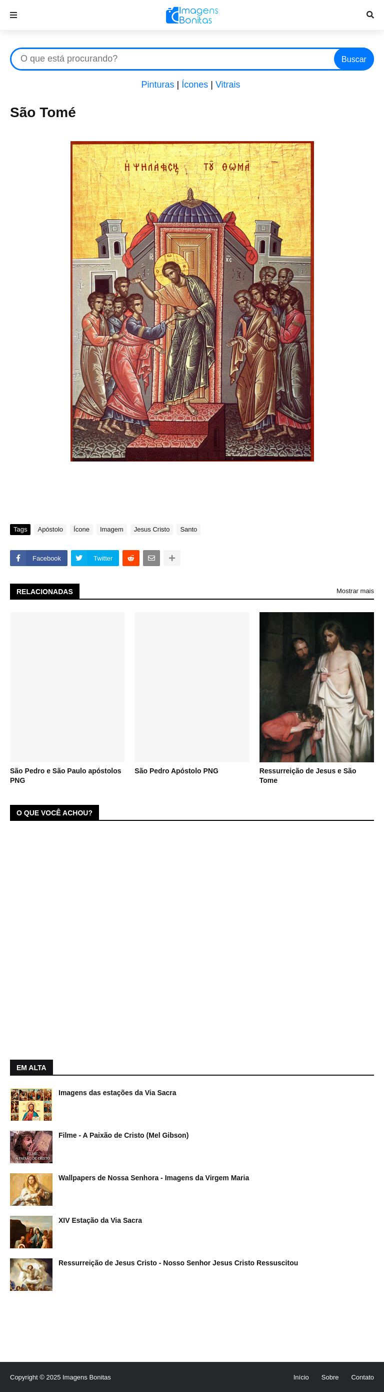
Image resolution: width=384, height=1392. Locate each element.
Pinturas (157, 85)
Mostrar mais (355, 591)
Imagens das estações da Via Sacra (117, 1093)
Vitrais (228, 85)
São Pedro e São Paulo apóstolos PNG (66, 776)
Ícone (82, 529)
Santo (188, 529)
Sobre (330, 1377)
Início (301, 1377)
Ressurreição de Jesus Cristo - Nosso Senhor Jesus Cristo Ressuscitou (178, 1263)
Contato (362, 1377)
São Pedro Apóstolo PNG (176, 771)
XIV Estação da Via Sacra (100, 1220)
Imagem (112, 529)
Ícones (195, 85)
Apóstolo (50, 529)
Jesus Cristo (152, 529)
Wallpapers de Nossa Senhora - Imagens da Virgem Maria (153, 1178)
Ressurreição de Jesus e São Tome (308, 776)
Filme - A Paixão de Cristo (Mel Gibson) (123, 1135)
